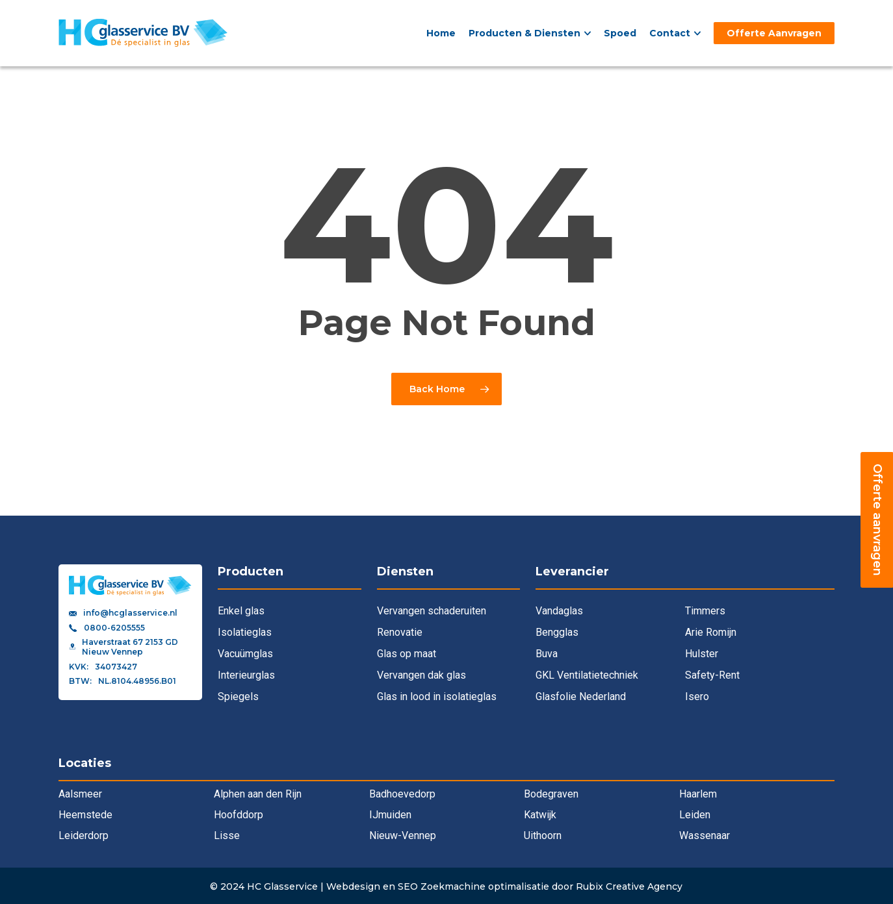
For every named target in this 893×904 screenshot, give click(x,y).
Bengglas (557, 632)
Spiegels (238, 696)
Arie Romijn (710, 632)
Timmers (705, 611)
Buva (547, 653)
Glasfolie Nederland (581, 696)
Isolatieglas (245, 632)
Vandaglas (559, 611)
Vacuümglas (245, 653)
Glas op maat (406, 653)
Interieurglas (246, 675)
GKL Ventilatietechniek (587, 675)
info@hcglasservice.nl (130, 613)
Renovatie (399, 632)
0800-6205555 (114, 628)
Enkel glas (241, 611)
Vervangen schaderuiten (431, 611)
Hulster (701, 653)
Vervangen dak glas (421, 675)
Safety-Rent (712, 675)
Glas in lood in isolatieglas (437, 696)
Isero (697, 696)
